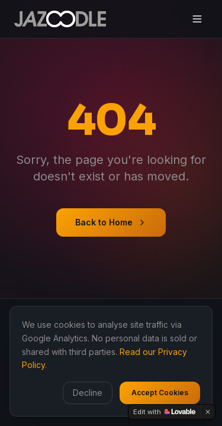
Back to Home (111, 222)
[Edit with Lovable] (164, 412)
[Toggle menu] (197, 19)
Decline (87, 393)
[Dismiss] (208, 412)
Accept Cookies (159, 392)
